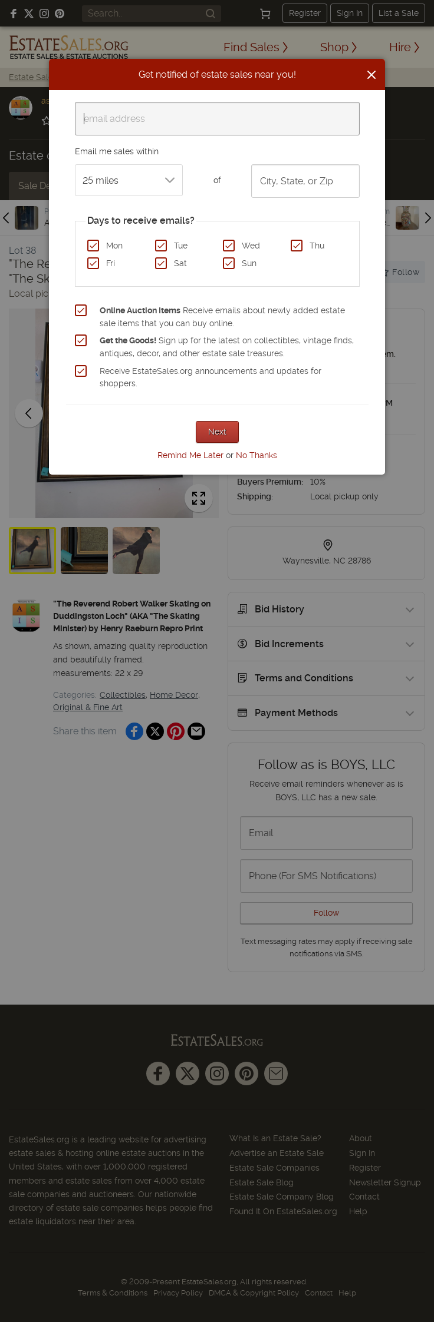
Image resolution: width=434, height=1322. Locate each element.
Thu (317, 245)
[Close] (371, 75)
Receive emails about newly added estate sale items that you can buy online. (222, 317)
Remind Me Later (190, 455)
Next (217, 431)
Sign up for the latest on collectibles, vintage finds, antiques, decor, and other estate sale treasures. (227, 347)
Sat (180, 263)
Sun (249, 263)
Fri (110, 263)
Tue (181, 245)
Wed (251, 245)
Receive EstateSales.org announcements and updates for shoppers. (210, 377)
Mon (114, 245)
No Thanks (256, 455)
